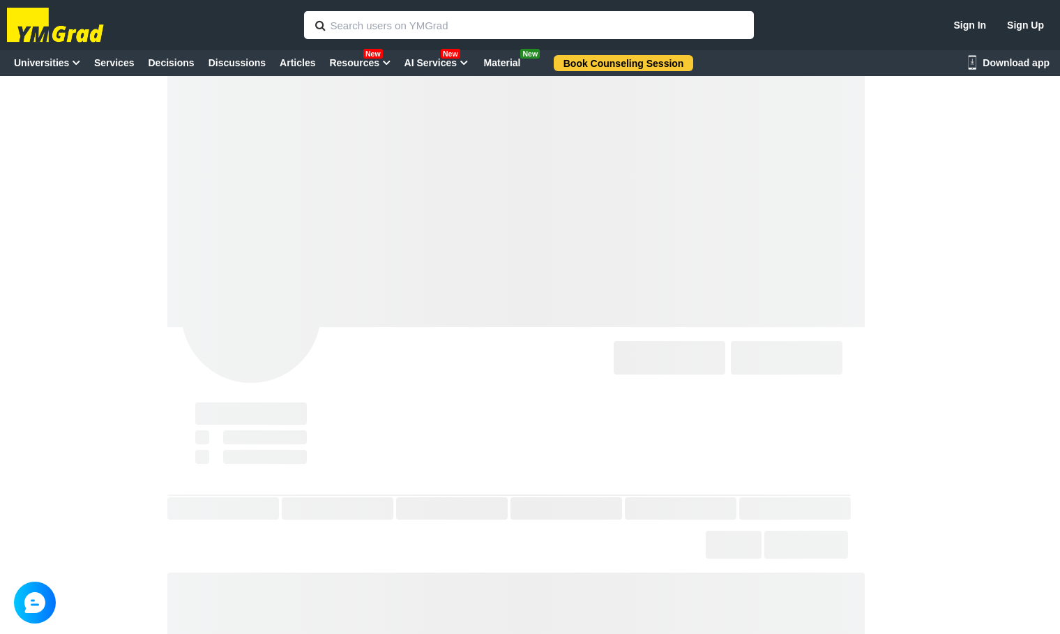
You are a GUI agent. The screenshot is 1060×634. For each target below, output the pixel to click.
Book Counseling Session (623, 63)
